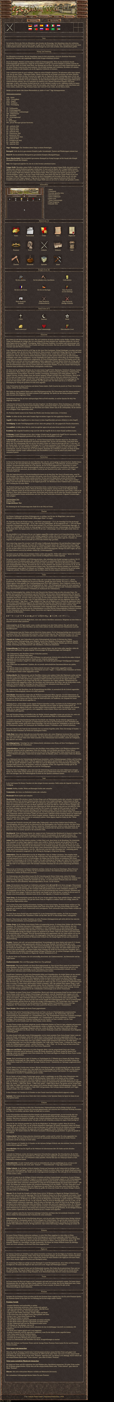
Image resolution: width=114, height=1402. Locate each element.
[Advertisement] (44, 1389)
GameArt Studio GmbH (35, 1396)
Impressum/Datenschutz (51, 1396)
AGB (62, 1396)
